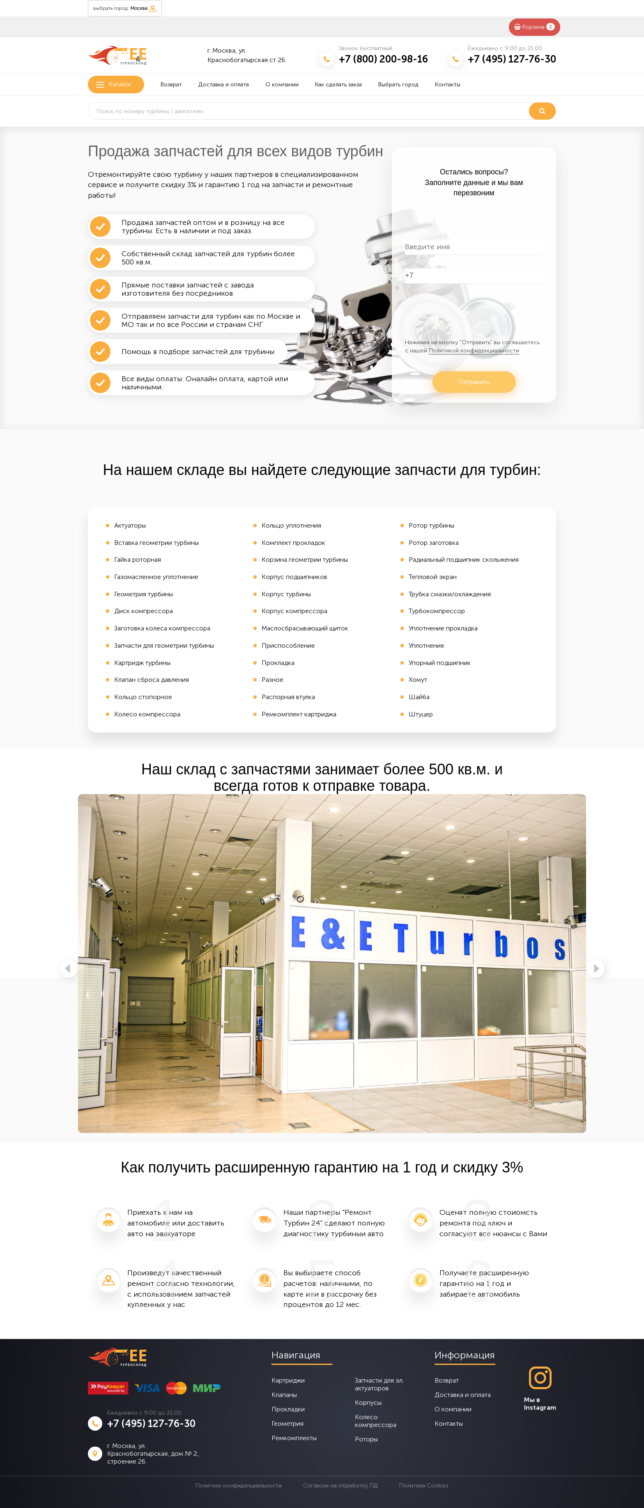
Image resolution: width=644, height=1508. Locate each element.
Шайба (419, 697)
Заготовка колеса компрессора (162, 628)
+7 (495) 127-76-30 (512, 59)
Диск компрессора (143, 611)
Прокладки (288, 1409)
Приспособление (288, 645)
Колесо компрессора (147, 714)
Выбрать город (398, 84)
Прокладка (278, 663)
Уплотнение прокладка (443, 628)
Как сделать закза (338, 84)
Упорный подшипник (440, 663)
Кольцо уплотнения (291, 525)
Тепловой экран (433, 577)
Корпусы (368, 1402)
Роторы (366, 1439)
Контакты (447, 84)
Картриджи (288, 1380)
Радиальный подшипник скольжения (464, 559)
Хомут (418, 679)
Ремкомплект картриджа (299, 714)
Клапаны (284, 1395)
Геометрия (287, 1423)
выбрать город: (124, 8)
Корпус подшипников (294, 577)
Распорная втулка (288, 697)
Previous (69, 968)
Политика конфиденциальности (239, 1485)
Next (595, 968)
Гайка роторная (137, 559)
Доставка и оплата (223, 84)
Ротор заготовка (434, 543)
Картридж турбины (142, 663)
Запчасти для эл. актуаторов (379, 1384)
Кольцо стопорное (143, 697)
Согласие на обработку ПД (340, 1485)
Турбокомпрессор (437, 611)
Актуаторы (130, 525)
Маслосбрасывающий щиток (305, 628)
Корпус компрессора (294, 611)
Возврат (171, 84)
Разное (272, 679)
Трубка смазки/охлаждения (450, 594)
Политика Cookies (423, 1485)
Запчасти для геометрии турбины (164, 645)
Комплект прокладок (293, 543)
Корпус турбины (286, 594)
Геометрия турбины (143, 594)
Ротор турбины (431, 525)
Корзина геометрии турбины (305, 559)
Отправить (474, 382)
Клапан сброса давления (151, 679)
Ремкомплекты (294, 1438)
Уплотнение (426, 645)
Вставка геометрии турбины (156, 543)
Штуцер (421, 714)
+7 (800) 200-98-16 (383, 59)
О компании (282, 84)
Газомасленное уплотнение (156, 577)
